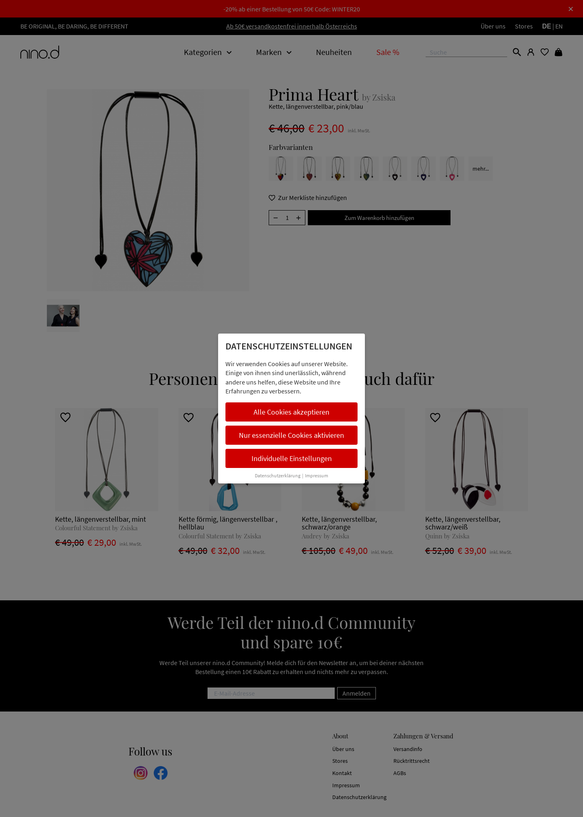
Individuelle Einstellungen (292, 458)
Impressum (316, 475)
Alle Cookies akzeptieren (291, 412)
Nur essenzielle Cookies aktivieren (291, 435)
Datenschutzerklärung (277, 475)
